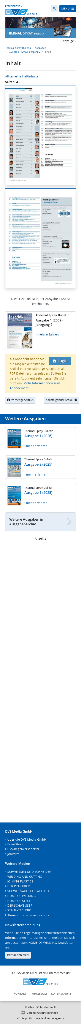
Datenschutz (61, 994)
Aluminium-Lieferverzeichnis (28, 915)
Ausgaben (40, 47)
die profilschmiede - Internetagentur (42, 1018)
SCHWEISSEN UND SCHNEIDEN (29, 872)
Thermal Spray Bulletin (18, 47)
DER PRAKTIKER (18, 886)
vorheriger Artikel (20, 400)
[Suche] (54, 8)
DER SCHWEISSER (19, 905)
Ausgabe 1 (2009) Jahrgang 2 (24, 51)
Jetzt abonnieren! (18, 955)
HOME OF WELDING (21, 896)
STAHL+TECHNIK (19, 910)
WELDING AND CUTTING (24, 876)
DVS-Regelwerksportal (23, 849)
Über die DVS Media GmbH (26, 839)
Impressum (39, 994)
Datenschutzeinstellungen (42, 1013)
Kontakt (20, 994)
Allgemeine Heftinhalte (21, 76)
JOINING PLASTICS (20, 881)
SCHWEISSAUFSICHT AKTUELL (28, 891)
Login (60, 360)
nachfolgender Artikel (61, 400)
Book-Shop (15, 844)
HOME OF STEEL (18, 901)
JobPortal (13, 854)
